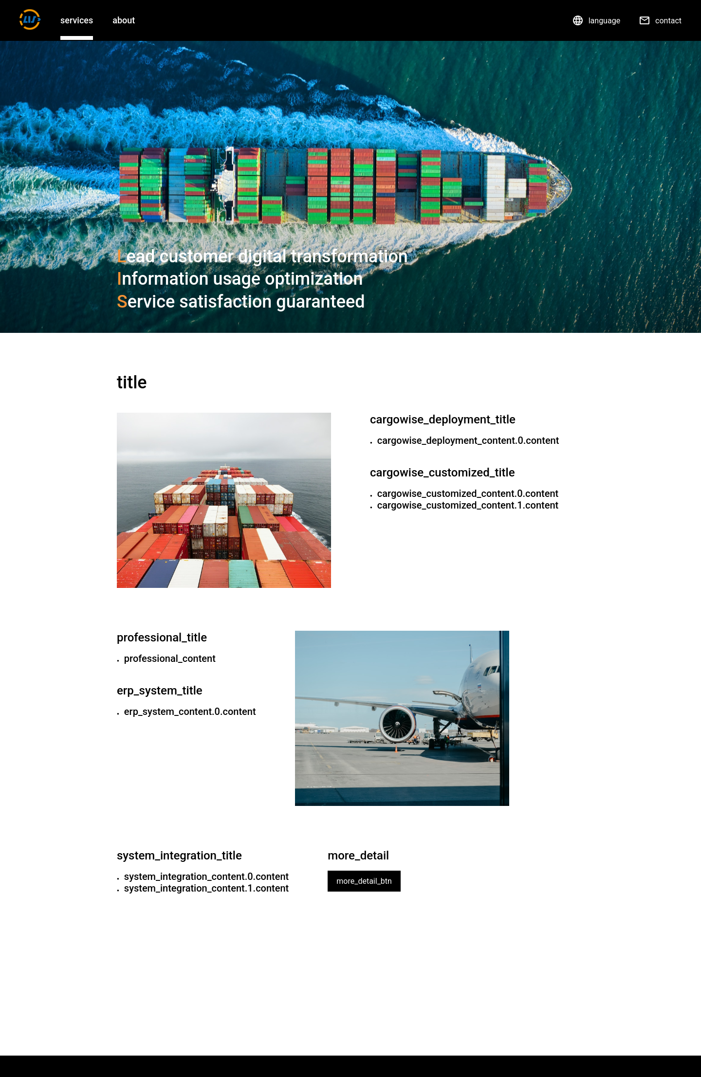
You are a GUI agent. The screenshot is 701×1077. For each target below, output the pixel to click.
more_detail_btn (364, 881)
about (123, 20)
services (76, 20)
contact (661, 20)
